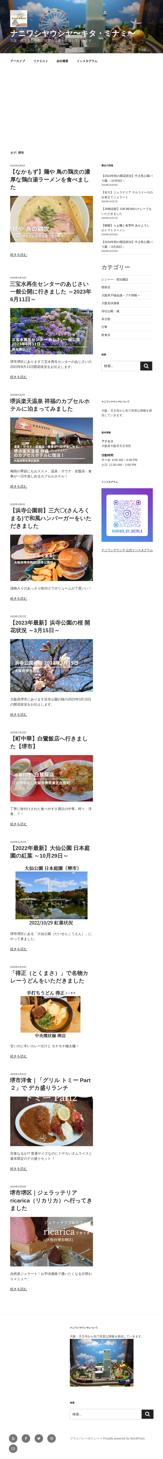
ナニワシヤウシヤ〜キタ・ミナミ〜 (72, 33)
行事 (104, 327)
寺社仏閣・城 (110, 311)
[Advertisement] (81, 100)
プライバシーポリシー (85, 1438)
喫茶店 (105, 287)
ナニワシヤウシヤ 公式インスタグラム (127, 550)
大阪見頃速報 (110, 303)
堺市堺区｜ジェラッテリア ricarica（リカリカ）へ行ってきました (51, 1200)
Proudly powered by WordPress (124, 1438)
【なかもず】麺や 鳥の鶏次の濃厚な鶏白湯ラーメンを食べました (50, 179)
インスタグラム (87, 61)
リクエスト (40, 61)
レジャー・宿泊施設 (114, 279)
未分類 (105, 319)
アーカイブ (17, 61)
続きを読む (18, 255)
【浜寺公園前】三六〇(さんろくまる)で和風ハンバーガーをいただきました (50, 518)
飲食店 (105, 335)
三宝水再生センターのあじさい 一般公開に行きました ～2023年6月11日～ (50, 292)
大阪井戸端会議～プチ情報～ (120, 295)
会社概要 (62, 61)
